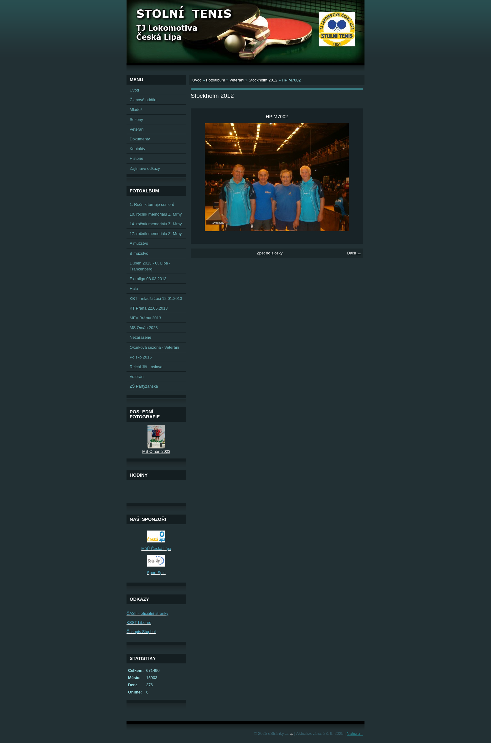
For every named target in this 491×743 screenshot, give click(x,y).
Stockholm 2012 (263, 80)
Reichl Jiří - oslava (146, 366)
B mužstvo (139, 253)
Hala (134, 288)
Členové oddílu (143, 99)
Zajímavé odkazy (145, 168)
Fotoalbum (215, 80)
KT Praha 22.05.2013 (149, 308)
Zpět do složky (270, 253)
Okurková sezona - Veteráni (154, 347)
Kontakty (137, 148)
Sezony (136, 119)
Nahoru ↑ (355, 733)
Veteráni (237, 80)
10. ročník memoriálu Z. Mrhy (156, 214)
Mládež (136, 109)
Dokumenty (140, 139)
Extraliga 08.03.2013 (148, 278)
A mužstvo (139, 243)
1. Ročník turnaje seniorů (152, 204)
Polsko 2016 (141, 357)
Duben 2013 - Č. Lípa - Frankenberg (150, 266)
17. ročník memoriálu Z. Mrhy (156, 233)
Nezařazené (140, 337)
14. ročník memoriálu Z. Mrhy (156, 224)
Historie (136, 158)
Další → (354, 253)
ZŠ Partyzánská (144, 386)
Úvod (197, 80)
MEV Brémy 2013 (145, 318)
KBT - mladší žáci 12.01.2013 (156, 298)
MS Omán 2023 (144, 327)
